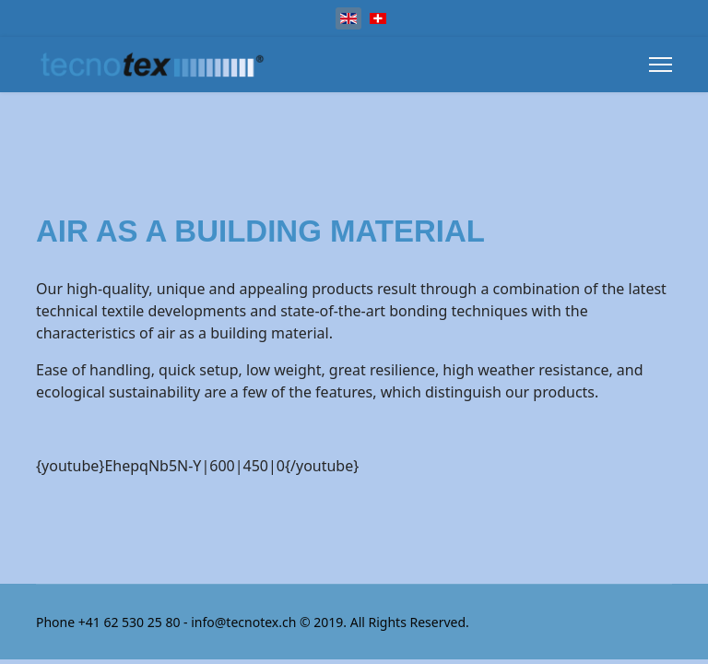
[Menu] (660, 64)
